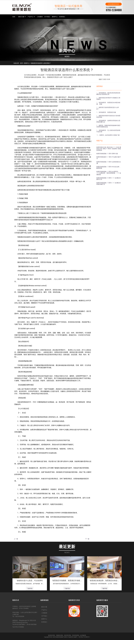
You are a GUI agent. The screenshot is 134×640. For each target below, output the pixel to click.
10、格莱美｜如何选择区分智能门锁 (108, 135)
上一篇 (16, 539)
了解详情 (29, 588)
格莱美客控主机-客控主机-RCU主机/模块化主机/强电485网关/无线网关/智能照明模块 (108, 148)
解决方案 (21, 16)
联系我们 (62, 16)
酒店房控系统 (67, 635)
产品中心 (30, 16)
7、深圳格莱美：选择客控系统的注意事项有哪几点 (108, 121)
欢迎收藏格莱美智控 (113, 4)
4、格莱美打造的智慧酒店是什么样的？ (107, 108)
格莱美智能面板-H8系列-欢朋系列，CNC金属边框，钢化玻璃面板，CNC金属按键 (108, 173)
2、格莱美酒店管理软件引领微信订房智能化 (108, 98)
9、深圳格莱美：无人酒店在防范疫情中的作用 (108, 131)
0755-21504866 (114, 10)
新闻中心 (55, 16)
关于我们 (47, 16)
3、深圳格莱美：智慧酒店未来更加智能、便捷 (108, 103)
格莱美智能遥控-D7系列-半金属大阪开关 (108, 157)
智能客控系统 (59, 635)
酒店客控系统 (51, 635)
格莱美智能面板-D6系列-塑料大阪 (107, 153)
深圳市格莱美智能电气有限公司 (61, 637)
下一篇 (87, 539)
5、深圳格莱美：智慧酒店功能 (106, 112)
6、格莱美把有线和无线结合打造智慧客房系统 (108, 116)
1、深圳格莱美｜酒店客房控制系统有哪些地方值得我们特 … (108, 93)
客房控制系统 (75, 635)
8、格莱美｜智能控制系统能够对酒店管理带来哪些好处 (108, 126)
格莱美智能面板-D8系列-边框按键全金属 (108, 162)
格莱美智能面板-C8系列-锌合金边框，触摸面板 (108, 167)
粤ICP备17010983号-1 (84, 637)
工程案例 (40, 16)
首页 (13, 16)
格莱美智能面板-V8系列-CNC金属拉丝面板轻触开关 (108, 183)
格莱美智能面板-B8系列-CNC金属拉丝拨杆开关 (108, 178)
